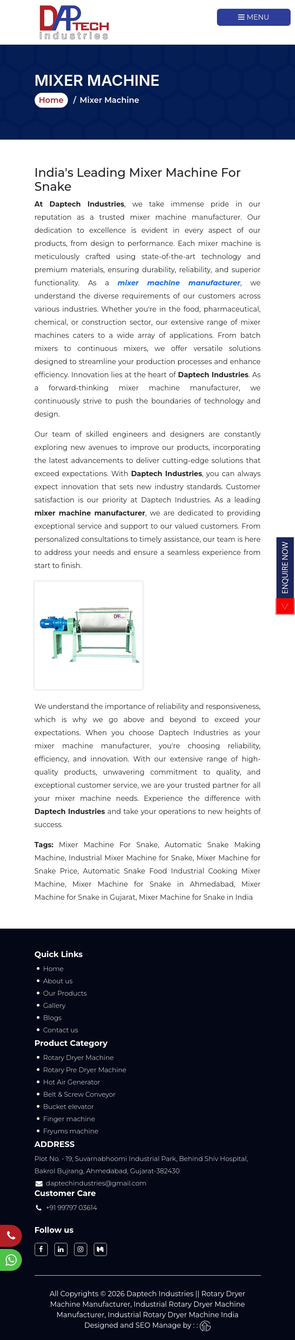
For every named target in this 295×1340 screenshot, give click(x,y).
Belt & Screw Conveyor (79, 1094)
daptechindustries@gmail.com (96, 1183)
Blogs (52, 1018)
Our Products (65, 993)
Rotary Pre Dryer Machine (85, 1070)
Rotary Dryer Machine (78, 1057)
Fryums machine (71, 1131)
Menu (253, 17)
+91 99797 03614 (71, 1207)
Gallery (54, 1005)
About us (58, 981)
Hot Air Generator (71, 1082)
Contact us (60, 1030)
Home (51, 100)
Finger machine (69, 1119)
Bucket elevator (68, 1106)
